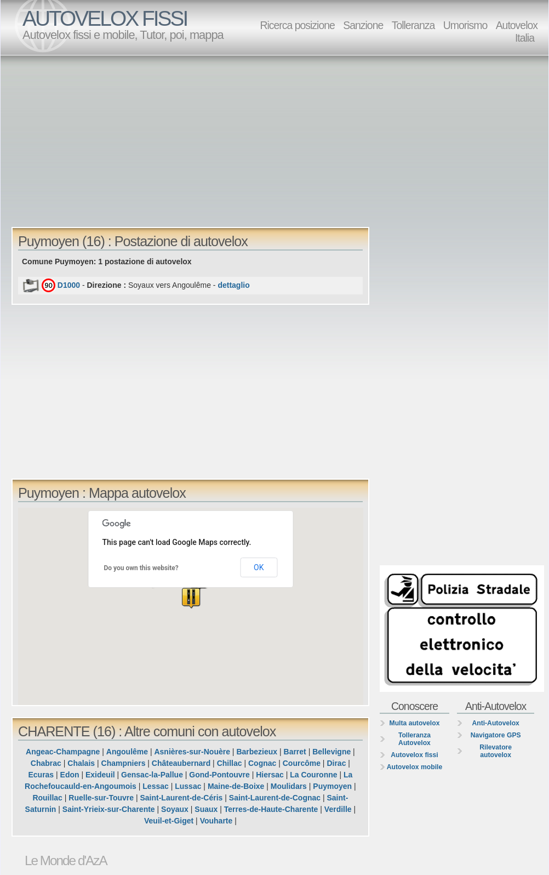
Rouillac (47, 797)
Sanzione (363, 25)
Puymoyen (332, 786)
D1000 (69, 285)
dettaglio (233, 285)
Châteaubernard (181, 763)
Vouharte (216, 820)
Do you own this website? (141, 568)
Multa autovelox (415, 723)
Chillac (229, 763)
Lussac (188, 786)
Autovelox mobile (414, 767)
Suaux (206, 809)
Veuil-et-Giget (168, 820)
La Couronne (313, 774)
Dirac (336, 763)
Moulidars (289, 786)
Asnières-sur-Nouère (192, 751)
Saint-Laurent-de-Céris (181, 797)
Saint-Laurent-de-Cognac (275, 797)
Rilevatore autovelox (495, 751)
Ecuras (41, 774)
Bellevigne (331, 751)
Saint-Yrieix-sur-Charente (108, 809)
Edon (69, 774)
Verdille (338, 809)
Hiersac (270, 774)
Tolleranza (413, 25)
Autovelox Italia (516, 31)
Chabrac (46, 763)
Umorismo (465, 25)
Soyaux (174, 809)
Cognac (262, 763)
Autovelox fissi (414, 755)
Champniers (123, 763)
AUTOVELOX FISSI (104, 18)
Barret (295, 751)
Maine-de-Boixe (236, 786)
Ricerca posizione (297, 25)
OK (259, 567)
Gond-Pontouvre (219, 774)
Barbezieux (256, 751)
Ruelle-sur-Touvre (101, 797)
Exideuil (100, 774)
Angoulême (127, 751)
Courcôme (302, 763)
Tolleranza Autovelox (414, 739)
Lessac (155, 786)
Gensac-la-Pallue (152, 774)
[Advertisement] (159, 140)
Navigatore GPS (496, 735)
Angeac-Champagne (63, 751)
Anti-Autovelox (495, 723)
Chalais (81, 763)
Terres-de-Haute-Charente (271, 809)
